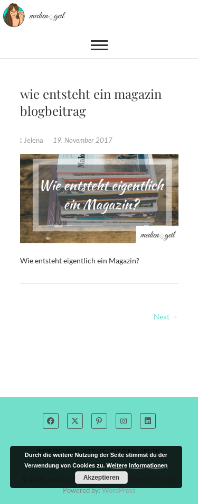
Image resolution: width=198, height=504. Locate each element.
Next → (166, 316)
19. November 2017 (82, 140)
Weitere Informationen (137, 465)
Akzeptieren (101, 477)
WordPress (119, 490)
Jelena (32, 140)
